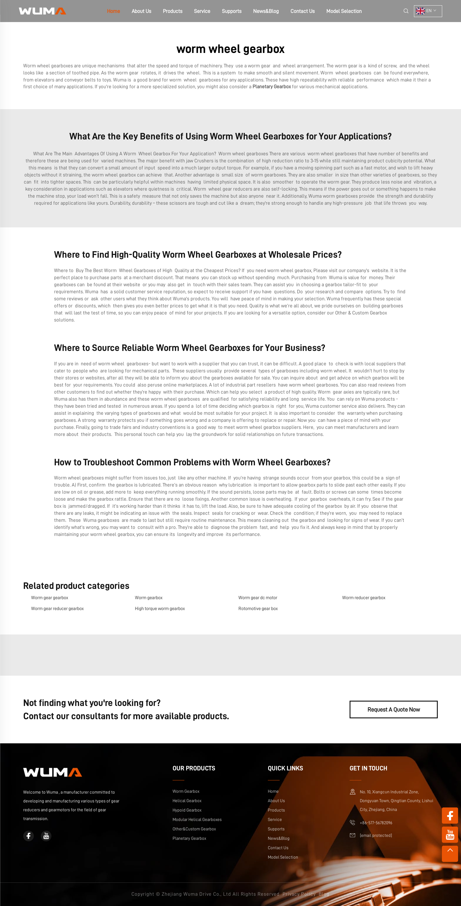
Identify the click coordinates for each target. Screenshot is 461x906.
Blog (324, 894)
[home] (42, 11)
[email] (376, 835)
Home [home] (113, 11)
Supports (231, 11)
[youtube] (46, 836)
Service (202, 11)
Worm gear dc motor (257, 597)
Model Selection (344, 11)
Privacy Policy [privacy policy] (299, 894)
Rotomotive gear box (258, 608)
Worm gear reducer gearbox (57, 608)
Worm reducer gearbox (363, 597)
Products (172, 11)
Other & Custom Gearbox (361, 312)
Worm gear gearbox (49, 597)
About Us (141, 11)
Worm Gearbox (186, 791)
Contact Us (302, 11)
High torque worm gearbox (160, 608)
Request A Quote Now (394, 709)
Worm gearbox (149, 597)
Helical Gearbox (187, 801)
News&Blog (266, 11)
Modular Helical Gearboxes (197, 819)
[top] (450, 854)
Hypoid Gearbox (187, 810)
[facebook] (28, 836)
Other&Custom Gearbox (194, 829)
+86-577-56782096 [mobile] (376, 823)
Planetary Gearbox (189, 838)
